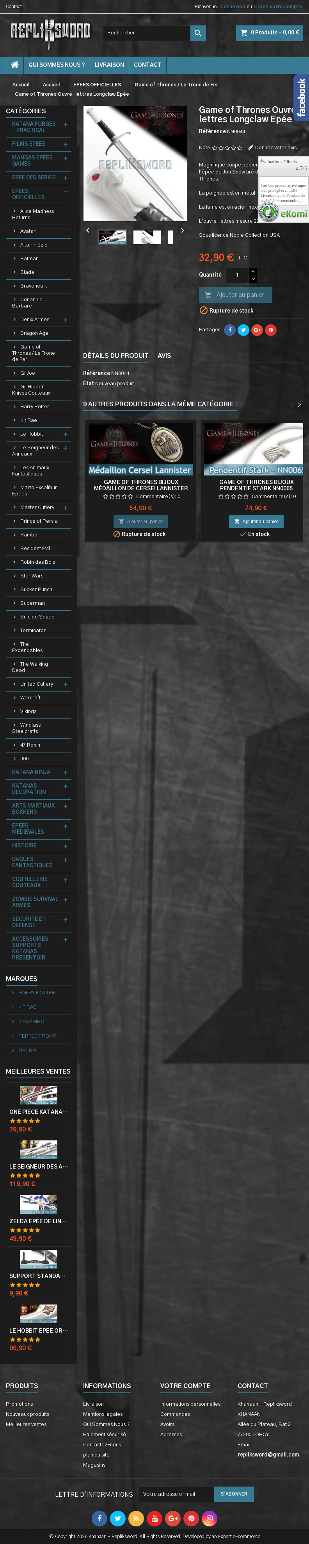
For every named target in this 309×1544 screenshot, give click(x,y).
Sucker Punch (36, 589)
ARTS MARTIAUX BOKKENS (33, 809)
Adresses (171, 1434)
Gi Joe (27, 373)
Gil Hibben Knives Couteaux (31, 390)
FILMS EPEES (29, 144)
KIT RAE (26, 1007)
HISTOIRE (24, 846)
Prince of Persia (39, 521)
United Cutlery (36, 684)
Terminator (33, 630)
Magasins (94, 1465)
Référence (212, 131)
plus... (302, 202)
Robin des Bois (37, 562)
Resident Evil (35, 548)
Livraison (109, 65)
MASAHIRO (30, 1021)
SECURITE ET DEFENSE (29, 922)
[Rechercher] (154, 33)
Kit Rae (28, 420)
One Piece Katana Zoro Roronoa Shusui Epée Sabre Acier (38, 1112)
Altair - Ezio (34, 245)
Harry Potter (34, 406)
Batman (29, 258)
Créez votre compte (278, 6)
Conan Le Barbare (27, 303)
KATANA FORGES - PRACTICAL (34, 127)
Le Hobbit (31, 434)
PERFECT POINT (37, 1036)
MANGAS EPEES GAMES (32, 161)
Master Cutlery (37, 507)
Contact (14, 6)
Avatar (28, 231)
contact (148, 65)
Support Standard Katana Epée (38, 1276)
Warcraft (30, 698)
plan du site (96, 1455)
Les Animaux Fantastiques (30, 471)
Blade (27, 272)
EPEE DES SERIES (34, 177)
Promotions (19, 1404)
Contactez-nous (102, 1445)
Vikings (28, 711)
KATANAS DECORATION (29, 789)
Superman (32, 603)
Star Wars (31, 576)
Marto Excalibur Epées (34, 491)
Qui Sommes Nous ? (56, 65)
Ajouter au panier (234, 295)
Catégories (26, 111)
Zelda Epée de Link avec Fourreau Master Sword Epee (38, 1221)
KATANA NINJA (31, 772)
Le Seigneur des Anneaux (35, 451)
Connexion (232, 6)
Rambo (28, 535)
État (88, 383)
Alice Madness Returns (33, 214)
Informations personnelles (190, 1404)
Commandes (175, 1414)
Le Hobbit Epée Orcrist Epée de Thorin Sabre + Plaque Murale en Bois (38, 1331)
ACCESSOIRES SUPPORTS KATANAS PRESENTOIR (30, 949)
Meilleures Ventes (38, 1072)
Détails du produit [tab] (116, 356)
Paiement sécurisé (104, 1434)
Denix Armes (34, 319)
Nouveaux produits (27, 1414)
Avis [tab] (164, 356)
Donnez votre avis (276, 147)
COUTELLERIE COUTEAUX (30, 882)
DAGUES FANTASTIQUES (32, 862)
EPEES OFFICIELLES (28, 194)
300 (24, 758)
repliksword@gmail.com (268, 1455)
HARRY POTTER (36, 992)
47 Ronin (30, 745)
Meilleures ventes (26, 1424)
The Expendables (27, 647)
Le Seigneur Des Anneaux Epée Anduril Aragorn (38, 1167)
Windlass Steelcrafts (26, 728)
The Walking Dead (30, 667)
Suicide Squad (37, 617)
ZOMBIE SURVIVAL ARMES (35, 902)
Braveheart (33, 286)
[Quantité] (237, 275)
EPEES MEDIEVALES (28, 829)
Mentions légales (103, 1414)
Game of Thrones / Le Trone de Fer (33, 353)
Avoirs (167, 1424)
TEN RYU (28, 1050)
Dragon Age (34, 333)
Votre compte (185, 1386)
